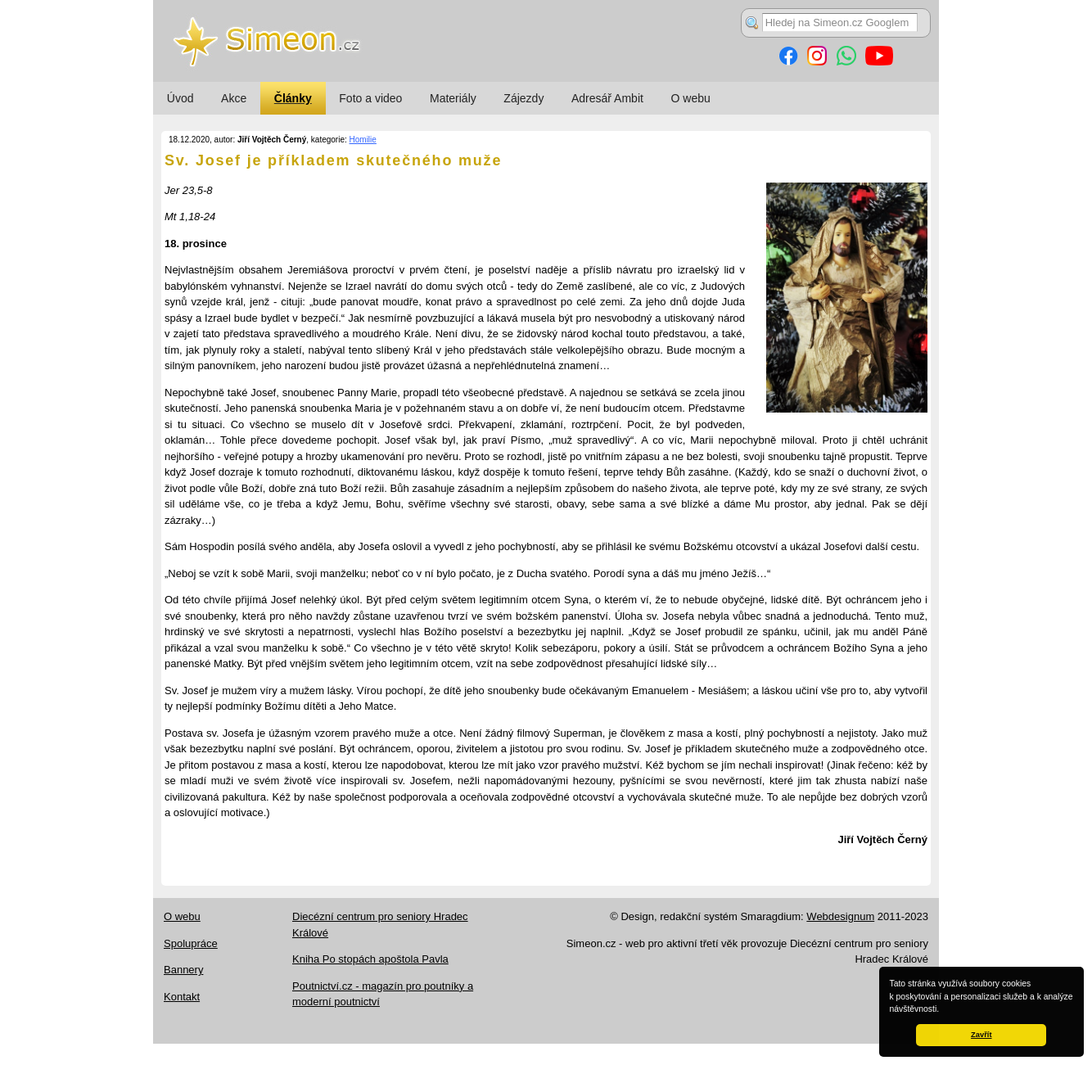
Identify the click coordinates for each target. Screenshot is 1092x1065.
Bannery (183, 969)
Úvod (180, 98)
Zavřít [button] (981, 1035)
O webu (691, 98)
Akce (233, 98)
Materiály (453, 98)
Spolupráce (191, 943)
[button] (943, 1010)
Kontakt (182, 997)
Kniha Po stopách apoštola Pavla (370, 959)
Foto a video (370, 98)
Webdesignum (840, 916)
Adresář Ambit (607, 98)
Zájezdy (523, 98)
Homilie (363, 139)
